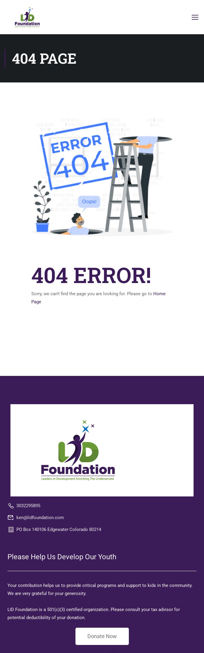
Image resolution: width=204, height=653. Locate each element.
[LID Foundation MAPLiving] (78, 450)
